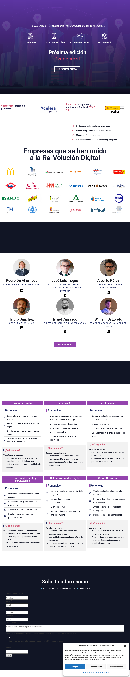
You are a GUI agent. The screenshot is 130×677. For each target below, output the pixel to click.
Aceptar (75, 667)
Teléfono (10, 607)
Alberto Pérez (108, 279)
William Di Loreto (108, 318)
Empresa (9, 615)
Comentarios (11, 622)
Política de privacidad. (54, 640)
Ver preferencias (116, 667)
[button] (125, 646)
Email (9, 600)
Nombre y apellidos (14, 593)
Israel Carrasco (65, 318)
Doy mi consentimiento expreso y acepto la (36, 640)
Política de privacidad (102, 672)
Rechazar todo (96, 667)
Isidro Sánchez (22, 318)
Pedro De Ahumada (21, 279)
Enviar (9, 654)
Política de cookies (87, 672)
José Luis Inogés (65, 279)
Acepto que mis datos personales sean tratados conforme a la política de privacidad (41, 633)
